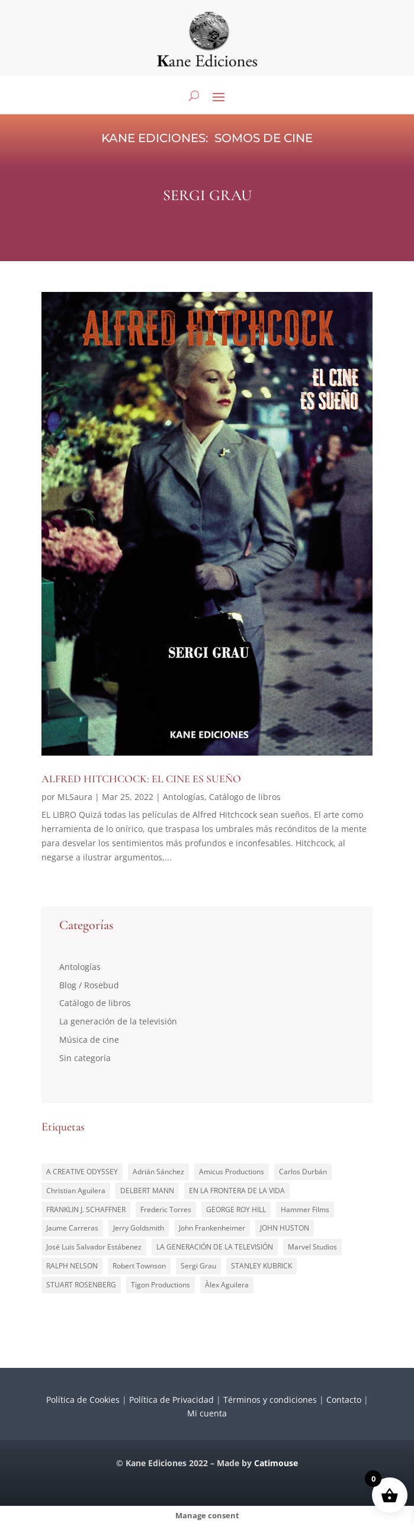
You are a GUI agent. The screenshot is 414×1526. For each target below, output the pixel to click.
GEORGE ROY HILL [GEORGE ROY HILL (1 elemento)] (236, 1209)
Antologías (183, 796)
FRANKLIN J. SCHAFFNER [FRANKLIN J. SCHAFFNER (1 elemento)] (86, 1209)
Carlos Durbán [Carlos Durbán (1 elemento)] (303, 1172)
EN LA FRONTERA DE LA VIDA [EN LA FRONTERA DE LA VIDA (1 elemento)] (237, 1191)
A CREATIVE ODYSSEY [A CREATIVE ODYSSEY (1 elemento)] (82, 1172)
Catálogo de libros (245, 796)
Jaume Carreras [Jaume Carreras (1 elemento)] (72, 1228)
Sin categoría (85, 1058)
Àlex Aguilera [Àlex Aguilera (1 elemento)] (227, 1285)
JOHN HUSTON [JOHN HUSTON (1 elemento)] (284, 1228)
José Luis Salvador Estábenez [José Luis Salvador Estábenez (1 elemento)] (94, 1247)
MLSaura (74, 796)
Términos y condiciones (270, 1399)
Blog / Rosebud (89, 985)
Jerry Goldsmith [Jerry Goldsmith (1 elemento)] (138, 1228)
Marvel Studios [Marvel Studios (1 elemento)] (312, 1247)
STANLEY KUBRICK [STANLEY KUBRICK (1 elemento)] (261, 1266)
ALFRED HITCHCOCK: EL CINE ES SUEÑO (141, 778)
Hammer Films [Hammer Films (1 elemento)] (305, 1209)
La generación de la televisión (118, 1021)
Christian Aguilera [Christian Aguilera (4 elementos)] (75, 1191)
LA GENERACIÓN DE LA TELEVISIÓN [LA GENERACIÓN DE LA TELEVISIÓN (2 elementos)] (214, 1247)
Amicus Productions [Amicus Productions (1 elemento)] (231, 1172)
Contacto (343, 1399)
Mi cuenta (207, 1413)
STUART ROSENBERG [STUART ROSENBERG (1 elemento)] (81, 1285)
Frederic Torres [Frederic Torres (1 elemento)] (165, 1209)
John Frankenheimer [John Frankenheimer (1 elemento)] (212, 1228)
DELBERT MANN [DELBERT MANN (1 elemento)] (147, 1191)
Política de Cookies (83, 1399)
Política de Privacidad (171, 1399)
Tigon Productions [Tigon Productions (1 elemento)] (160, 1285)
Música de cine (89, 1039)
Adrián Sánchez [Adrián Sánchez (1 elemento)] (158, 1172)
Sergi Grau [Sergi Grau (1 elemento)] (198, 1266)
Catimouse (276, 1463)
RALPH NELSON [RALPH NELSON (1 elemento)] (72, 1266)
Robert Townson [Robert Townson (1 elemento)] (139, 1266)
